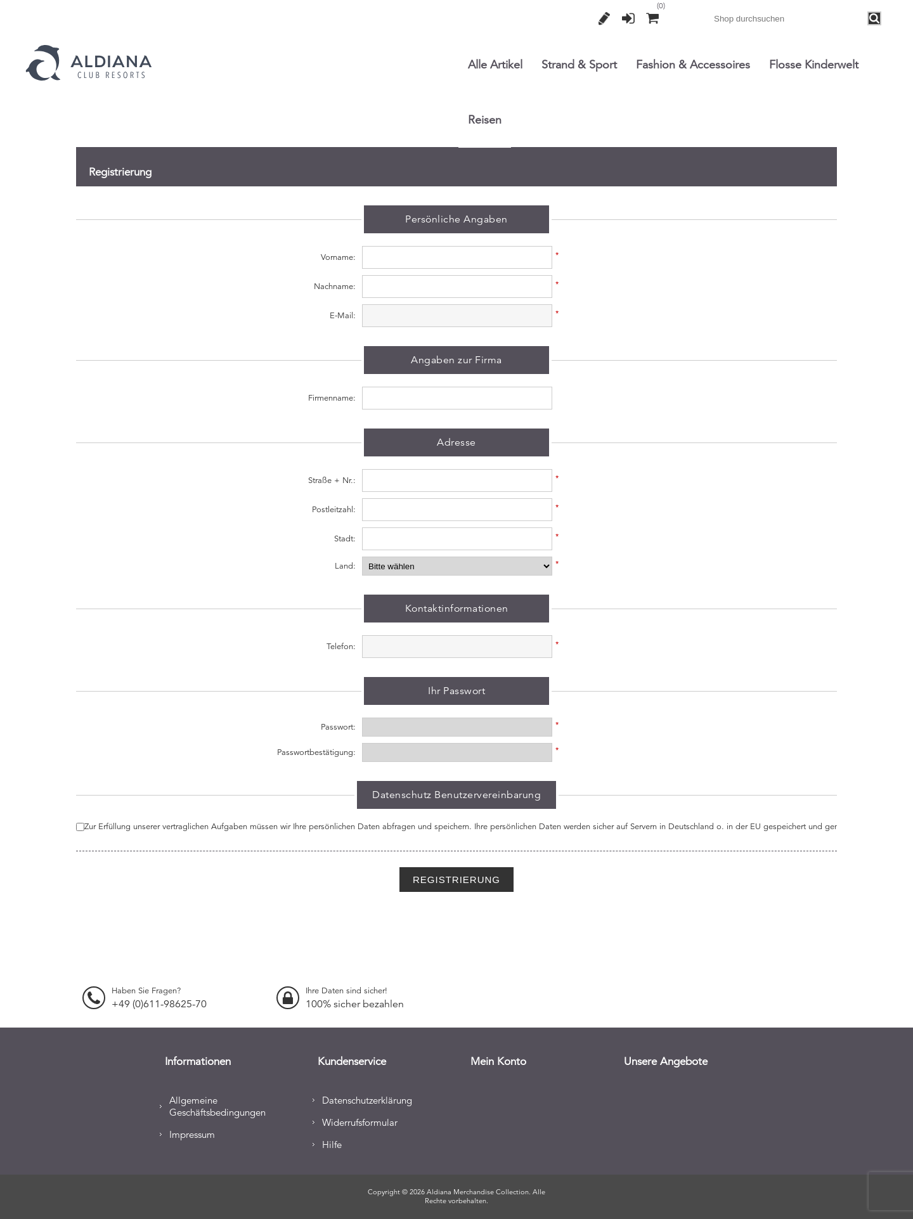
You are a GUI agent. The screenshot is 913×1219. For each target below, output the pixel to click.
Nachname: (335, 286)
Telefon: (341, 647)
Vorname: (338, 257)
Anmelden (628, 18)
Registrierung (604, 18)
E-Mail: (343, 316)
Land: (345, 566)
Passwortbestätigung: (316, 752)
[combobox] (788, 18)
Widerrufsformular (360, 1120)
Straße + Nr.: (332, 480)
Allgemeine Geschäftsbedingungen (217, 1104)
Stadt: (345, 539)
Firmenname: (332, 398)
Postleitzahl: (334, 510)
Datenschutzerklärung (367, 1098)
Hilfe (332, 1143)
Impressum (192, 1132)
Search (875, 18)
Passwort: (338, 727)
